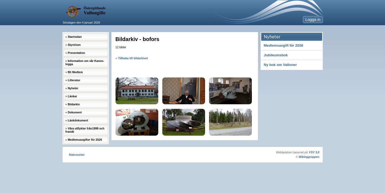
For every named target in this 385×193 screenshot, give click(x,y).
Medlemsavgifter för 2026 (85, 139)
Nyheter (73, 88)
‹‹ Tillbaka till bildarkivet (132, 58)
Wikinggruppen (309, 156)
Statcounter (77, 154)
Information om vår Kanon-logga (85, 62)
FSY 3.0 (314, 152)
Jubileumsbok (276, 55)
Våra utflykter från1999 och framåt (85, 130)
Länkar (72, 96)
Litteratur (74, 80)
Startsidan (75, 36)
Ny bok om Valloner (280, 65)
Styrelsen (74, 44)
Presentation (76, 52)
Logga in (312, 19)
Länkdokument (78, 120)
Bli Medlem (75, 72)
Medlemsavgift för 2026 (283, 45)
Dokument (75, 112)
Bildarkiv (74, 104)
